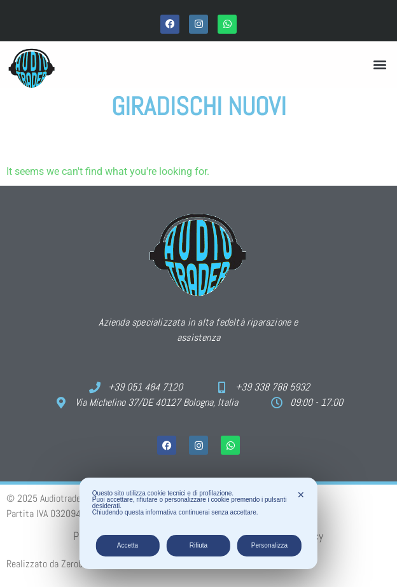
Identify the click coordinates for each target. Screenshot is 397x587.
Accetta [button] (127, 545)
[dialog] (198, 523)
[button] (380, 64)
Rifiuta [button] (198, 545)
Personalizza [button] (269, 545)
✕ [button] (301, 495)
